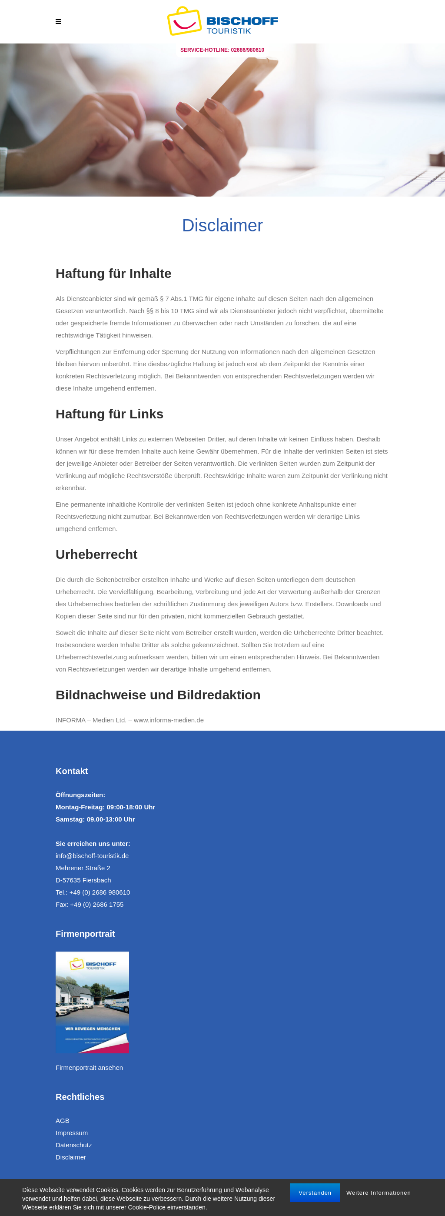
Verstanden (315, 1192)
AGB (63, 1120)
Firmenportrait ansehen (89, 1067)
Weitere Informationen (378, 1192)
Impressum (72, 1132)
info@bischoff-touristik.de (92, 855)
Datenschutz (74, 1145)
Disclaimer (71, 1157)
